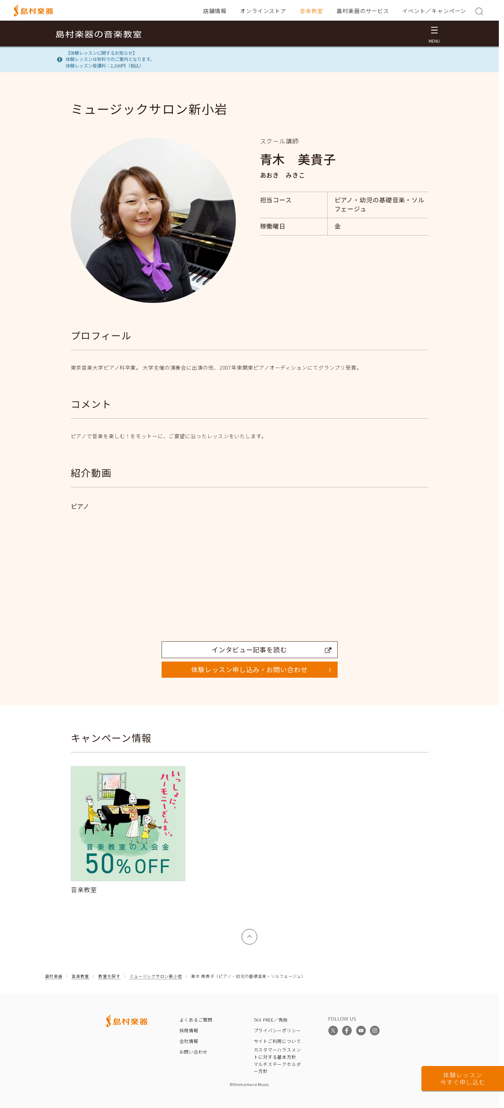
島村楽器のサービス (363, 11)
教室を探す (109, 976)
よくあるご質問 (195, 1019)
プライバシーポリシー (277, 1030)
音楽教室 (311, 11)
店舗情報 (215, 11)
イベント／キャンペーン (434, 11)
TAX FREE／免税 (271, 1019)
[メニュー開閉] (434, 33)
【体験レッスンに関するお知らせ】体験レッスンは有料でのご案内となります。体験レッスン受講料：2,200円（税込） (110, 59)
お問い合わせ (193, 1051)
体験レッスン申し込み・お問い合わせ (249, 669)
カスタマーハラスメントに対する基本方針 (277, 1053)
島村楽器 (54, 976)
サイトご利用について (277, 1041)
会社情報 (188, 1041)
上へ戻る (249, 933)
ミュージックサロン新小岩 (156, 976)
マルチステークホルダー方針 (277, 1068)
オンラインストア (263, 11)
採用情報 (188, 1030)
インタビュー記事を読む (271, 649)
